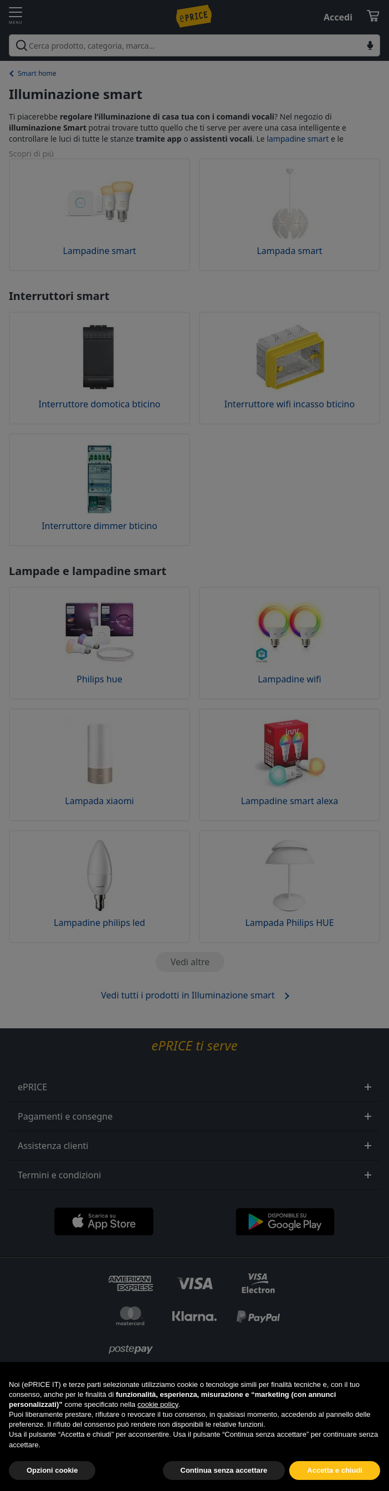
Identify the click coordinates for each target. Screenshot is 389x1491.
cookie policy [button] (157, 1429)
